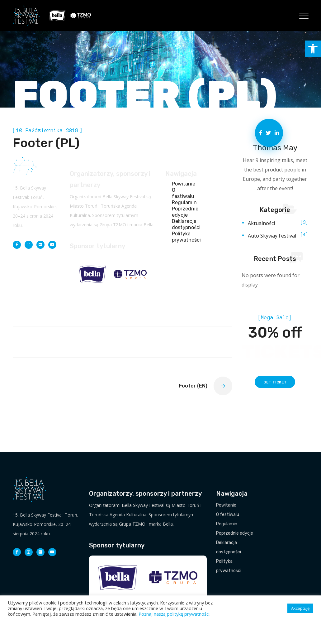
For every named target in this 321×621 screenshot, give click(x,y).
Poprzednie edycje (182, 212)
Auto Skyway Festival (272, 235)
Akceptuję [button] (300, 608)
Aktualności (261, 223)
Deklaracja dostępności (182, 224)
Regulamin (182, 202)
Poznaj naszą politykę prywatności (174, 614)
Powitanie (182, 184)
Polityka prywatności (182, 237)
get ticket (275, 382)
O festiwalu (182, 193)
